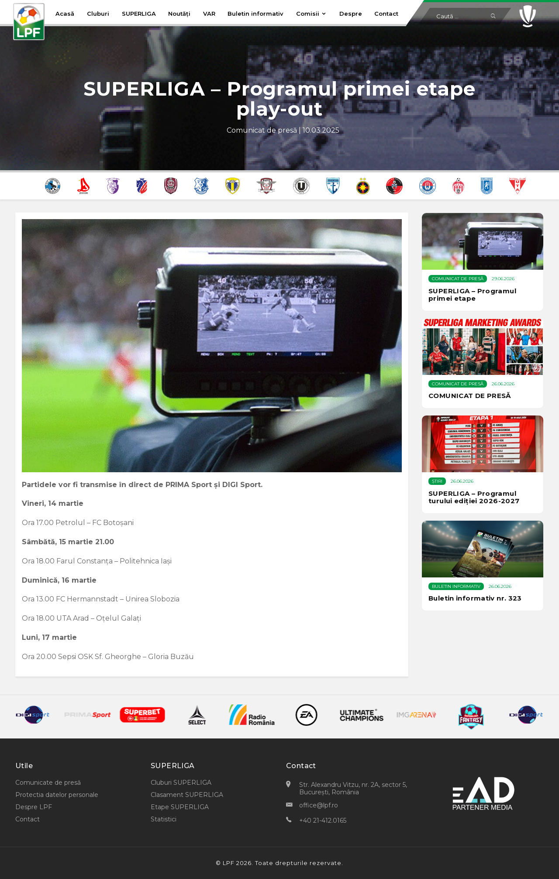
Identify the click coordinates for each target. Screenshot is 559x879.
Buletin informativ (255, 13)
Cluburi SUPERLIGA (181, 782)
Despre (350, 13)
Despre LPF (33, 807)
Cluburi (98, 13)
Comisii (311, 13)
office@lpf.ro (318, 805)
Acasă (64, 13)
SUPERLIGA (139, 13)
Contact (386, 13)
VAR (209, 13)
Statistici (163, 819)
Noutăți (179, 13)
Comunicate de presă (48, 782)
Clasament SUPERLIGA (187, 795)
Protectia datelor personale (56, 795)
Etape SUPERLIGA (180, 807)
